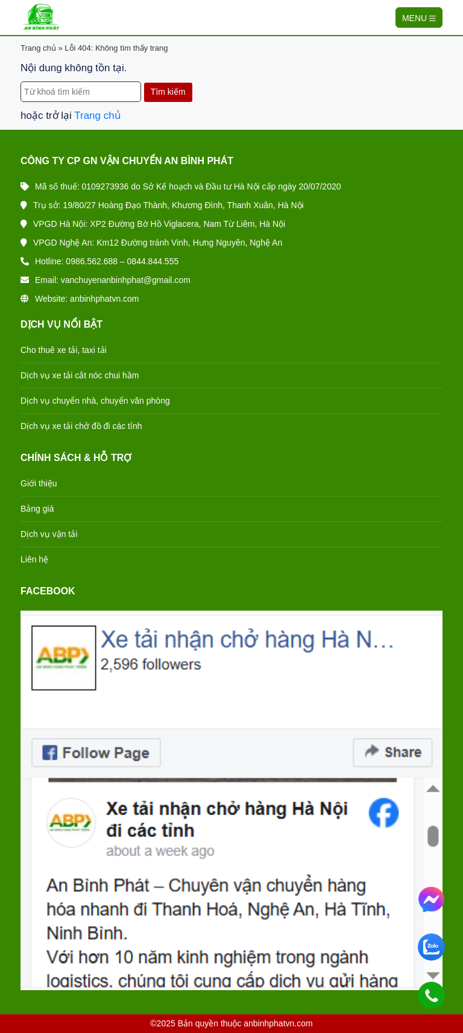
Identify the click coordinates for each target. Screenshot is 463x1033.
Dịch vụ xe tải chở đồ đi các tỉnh (81, 426)
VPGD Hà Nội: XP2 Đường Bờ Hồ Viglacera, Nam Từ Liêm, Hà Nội (152, 224)
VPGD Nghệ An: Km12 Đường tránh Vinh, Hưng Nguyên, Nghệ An (151, 242)
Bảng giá (37, 508)
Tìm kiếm (168, 92)
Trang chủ (38, 47)
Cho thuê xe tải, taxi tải (63, 350)
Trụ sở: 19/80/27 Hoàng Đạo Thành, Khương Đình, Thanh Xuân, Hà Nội (162, 205)
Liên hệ (34, 559)
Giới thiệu (38, 483)
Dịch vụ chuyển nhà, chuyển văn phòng (95, 400)
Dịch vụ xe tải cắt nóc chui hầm (79, 375)
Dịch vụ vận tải (48, 534)
